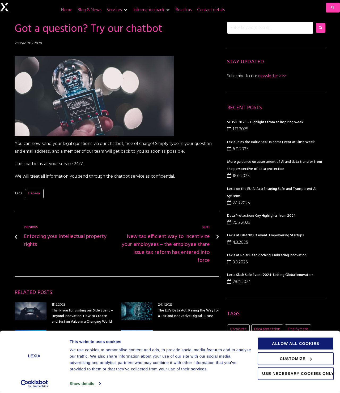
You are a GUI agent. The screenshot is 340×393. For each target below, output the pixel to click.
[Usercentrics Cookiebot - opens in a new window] (34, 383)
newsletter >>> (271, 76)
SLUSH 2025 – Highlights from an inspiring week (265, 122)
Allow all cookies (295, 342)
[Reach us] (183, 10)
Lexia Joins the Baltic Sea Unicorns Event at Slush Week (271, 142)
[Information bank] (152, 10)
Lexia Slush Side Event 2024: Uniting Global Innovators (270, 275)
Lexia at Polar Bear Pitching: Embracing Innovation (267, 255)
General (34, 193)
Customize (296, 357)
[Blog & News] (89, 10)
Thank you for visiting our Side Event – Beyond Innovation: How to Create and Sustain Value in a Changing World (82, 316)
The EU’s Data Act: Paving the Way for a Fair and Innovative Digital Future (188, 313)
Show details (82, 382)
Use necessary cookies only (298, 372)
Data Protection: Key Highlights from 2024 (261, 216)
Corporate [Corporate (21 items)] (238, 329)
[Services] (117, 10)
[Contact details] (211, 10)
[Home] (66, 10)
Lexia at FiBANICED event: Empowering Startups (265, 235)
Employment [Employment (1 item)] (298, 329)
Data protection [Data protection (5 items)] (267, 329)
